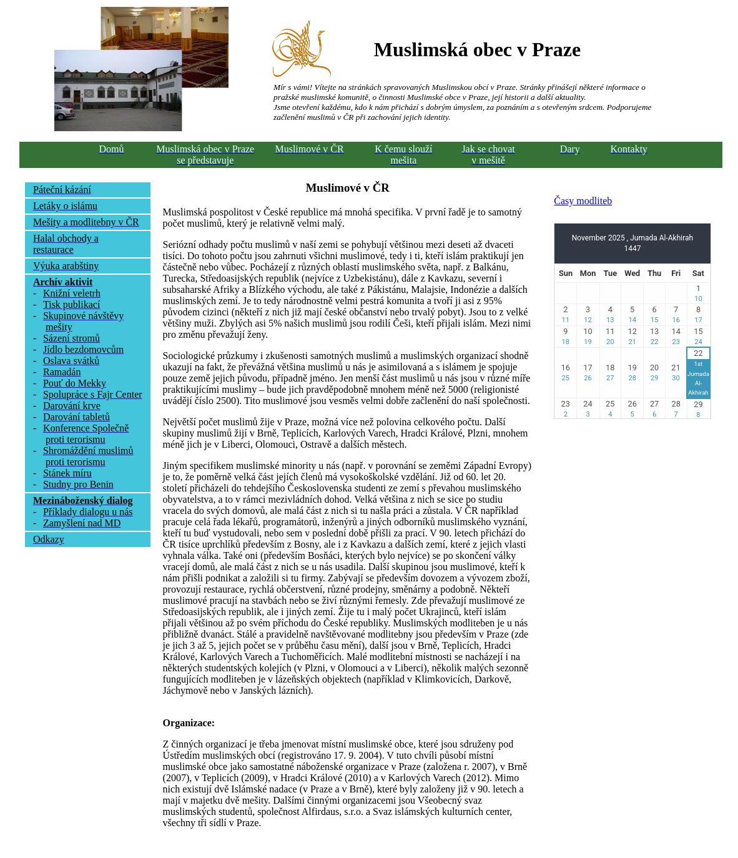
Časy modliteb (583, 200)
